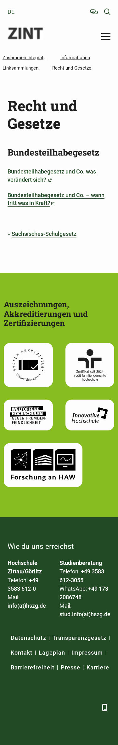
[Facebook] (13, 707)
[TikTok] (91, 707)
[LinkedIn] (28, 707)
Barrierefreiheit (32, 667)
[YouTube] (60, 707)
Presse (70, 667)
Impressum (87, 652)
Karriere (98, 667)
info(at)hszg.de (27, 605)
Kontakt (21, 652)
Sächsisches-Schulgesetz (44, 233)
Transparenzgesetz (80, 637)
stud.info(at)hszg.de (84, 614)
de (11, 12)
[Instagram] (75, 707)
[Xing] (44, 707)
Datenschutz (28, 637)
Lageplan (52, 652)
